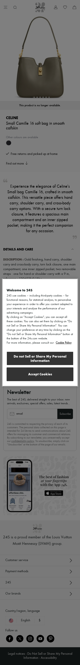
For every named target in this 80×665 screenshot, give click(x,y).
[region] (40, 332)
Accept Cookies (40, 374)
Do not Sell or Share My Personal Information (40, 358)
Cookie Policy (63, 342)
